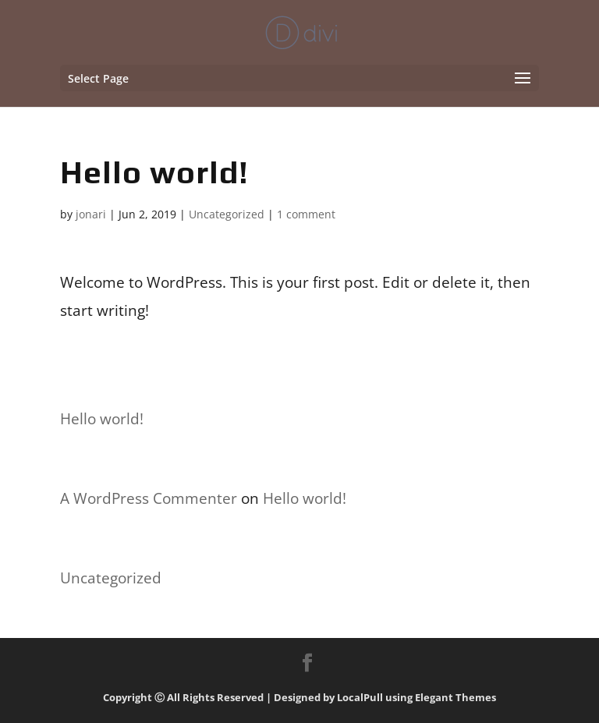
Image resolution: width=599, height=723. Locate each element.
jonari (91, 214)
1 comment (306, 214)
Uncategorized (226, 214)
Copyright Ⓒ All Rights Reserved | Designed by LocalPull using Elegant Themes (299, 697)
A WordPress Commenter (148, 498)
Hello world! (102, 419)
